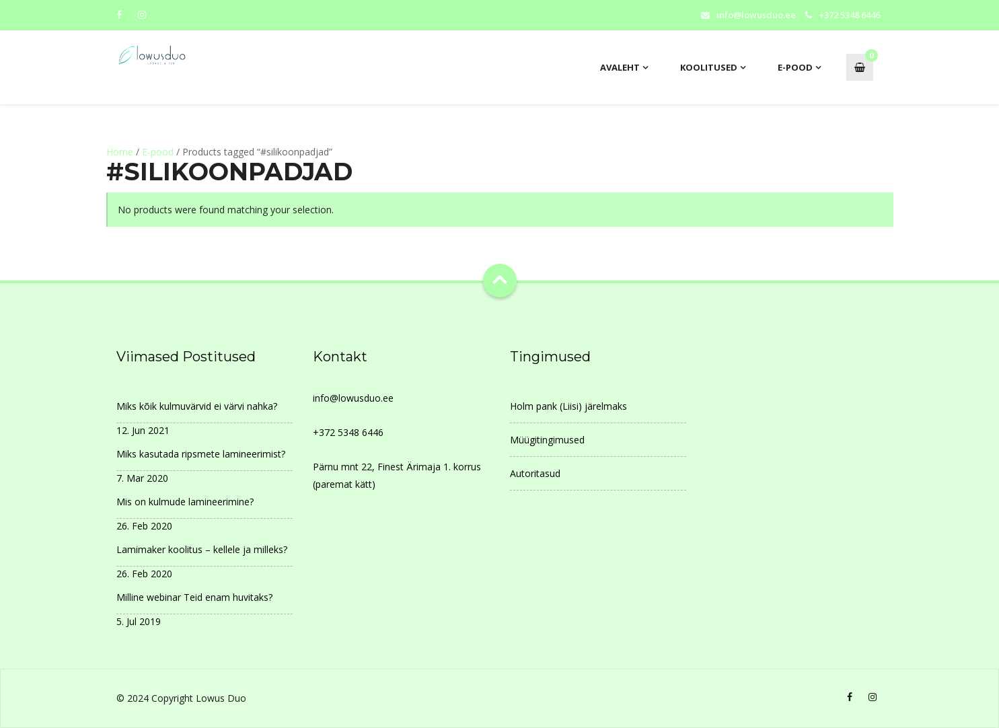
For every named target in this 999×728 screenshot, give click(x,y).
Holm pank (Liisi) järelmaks (568, 406)
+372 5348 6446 (348, 432)
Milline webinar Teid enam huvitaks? (194, 597)
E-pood (795, 67)
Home (119, 151)
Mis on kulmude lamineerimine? (185, 501)
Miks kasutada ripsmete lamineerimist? (200, 453)
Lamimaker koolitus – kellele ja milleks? (201, 549)
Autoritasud (535, 473)
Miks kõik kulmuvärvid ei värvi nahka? (196, 406)
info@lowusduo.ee (756, 15)
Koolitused (708, 67)
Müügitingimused (547, 439)
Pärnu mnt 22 (342, 466)
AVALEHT (620, 67)
